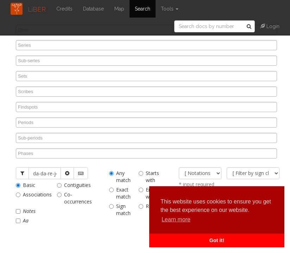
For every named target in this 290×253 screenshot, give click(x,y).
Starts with (148, 176)
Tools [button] (169, 9)
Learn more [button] (176, 219)
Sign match (118, 209)
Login (269, 26)
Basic (25, 185)
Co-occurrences (72, 198)
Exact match (118, 193)
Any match (118, 176)
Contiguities (72, 185)
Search (142, 9)
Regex (148, 206)
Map (119, 9)
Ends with (148, 193)
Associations (31, 194)
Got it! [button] (216, 240)
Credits (64, 9)
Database (93, 9)
